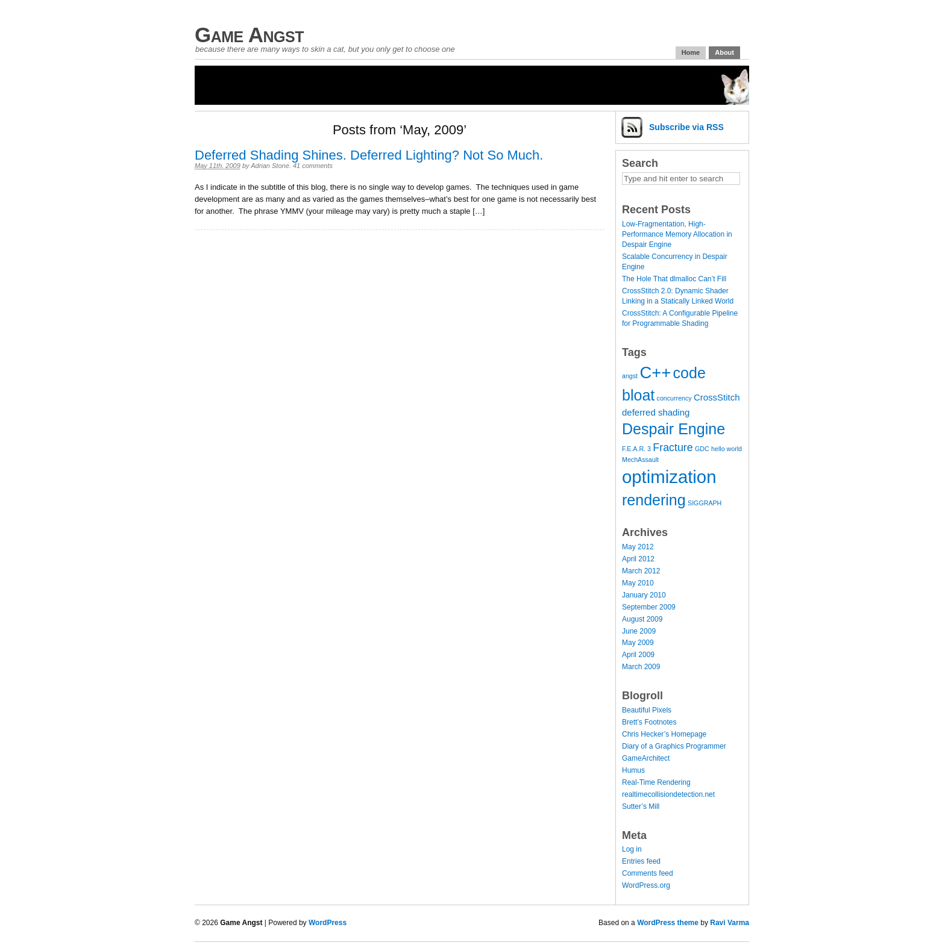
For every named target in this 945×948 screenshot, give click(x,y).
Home (691, 52)
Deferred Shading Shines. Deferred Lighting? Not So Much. (369, 155)
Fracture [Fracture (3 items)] (672, 447)
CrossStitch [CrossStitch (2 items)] (717, 397)
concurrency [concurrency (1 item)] (674, 398)
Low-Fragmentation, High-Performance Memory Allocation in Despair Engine (677, 234)
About (724, 52)
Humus (633, 770)
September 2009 (649, 607)
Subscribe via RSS (686, 127)
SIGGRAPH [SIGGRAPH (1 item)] (704, 503)
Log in (632, 849)
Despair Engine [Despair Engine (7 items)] (673, 428)
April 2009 (638, 654)
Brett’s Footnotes (649, 722)
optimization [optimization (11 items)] (669, 477)
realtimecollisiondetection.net (668, 794)
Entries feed (641, 861)
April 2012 (638, 559)
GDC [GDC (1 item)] (702, 448)
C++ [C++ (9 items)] (655, 372)
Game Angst (249, 34)
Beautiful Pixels (646, 710)
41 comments (313, 165)
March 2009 (641, 667)
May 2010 (638, 583)
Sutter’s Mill (640, 806)
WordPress (328, 922)
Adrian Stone (270, 165)
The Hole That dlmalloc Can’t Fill (674, 279)
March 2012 (641, 571)
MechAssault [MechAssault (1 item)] (640, 459)
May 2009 (638, 642)
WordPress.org (646, 885)
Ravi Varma (729, 922)
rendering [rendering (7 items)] (654, 499)
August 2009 (642, 619)
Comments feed (647, 873)
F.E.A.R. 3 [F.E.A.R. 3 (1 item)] (636, 448)
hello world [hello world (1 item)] (726, 448)
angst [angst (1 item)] (630, 375)
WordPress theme (668, 922)
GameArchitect (646, 758)
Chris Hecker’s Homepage (664, 734)
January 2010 (644, 595)
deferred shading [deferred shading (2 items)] (655, 412)
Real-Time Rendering (656, 782)
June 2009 (639, 631)
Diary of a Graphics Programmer (674, 746)
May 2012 (638, 547)
